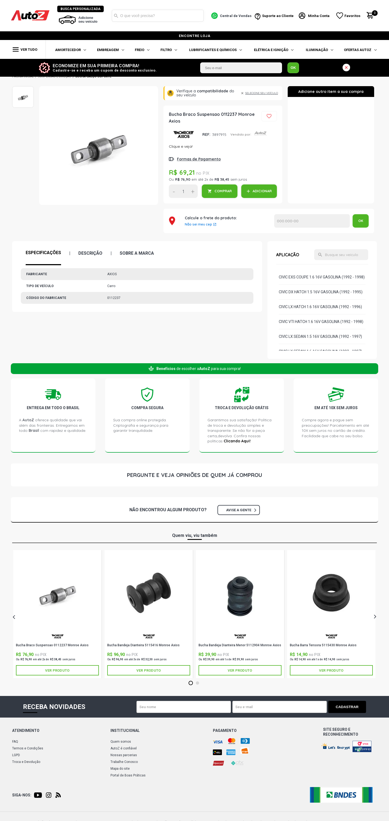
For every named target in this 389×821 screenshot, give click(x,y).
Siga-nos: (21, 795)
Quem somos (120, 741)
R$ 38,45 (221, 179)
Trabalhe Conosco (124, 762)
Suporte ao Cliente (278, 16)
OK (293, 68)
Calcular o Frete (312, 221)
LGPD (16, 755)
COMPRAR (223, 191)
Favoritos (352, 16)
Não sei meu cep (198, 224)
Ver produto (57, 670)
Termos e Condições (27, 748)
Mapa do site (120, 768)
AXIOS (183, 134)
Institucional (125, 730)
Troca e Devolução (26, 762)
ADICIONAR (262, 191)
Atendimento (25, 730)
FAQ (15, 741)
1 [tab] (191, 683)
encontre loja (194, 36)
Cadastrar (347, 707)
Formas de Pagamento (199, 159)
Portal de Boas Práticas (128, 775)
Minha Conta (319, 16)
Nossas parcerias (123, 755)
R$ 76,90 (182, 179)
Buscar (116, 16)
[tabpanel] (57, 614)
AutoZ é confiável (123, 748)
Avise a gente (241, 510)
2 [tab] (197, 683)
